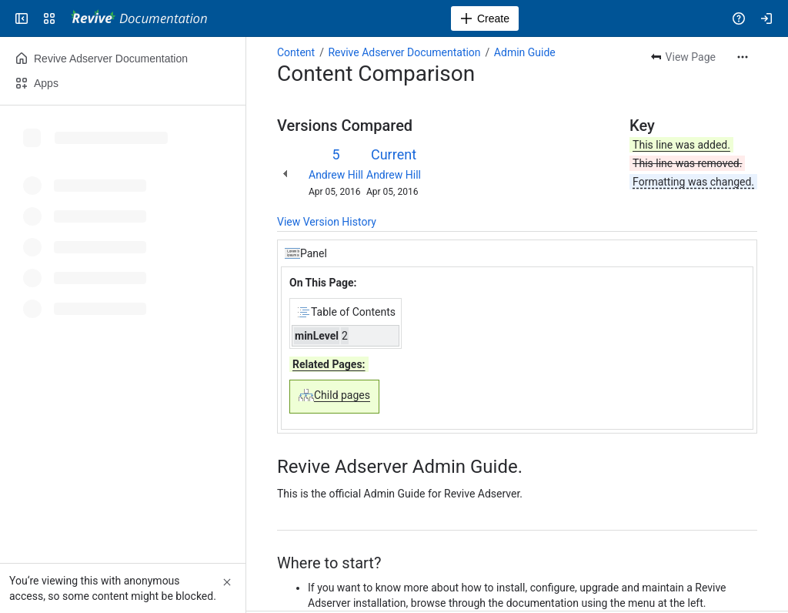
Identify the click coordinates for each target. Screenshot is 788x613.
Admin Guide (525, 52)
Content (296, 52)
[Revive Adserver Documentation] (139, 18)
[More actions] (742, 57)
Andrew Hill (336, 175)
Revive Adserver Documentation (404, 52)
